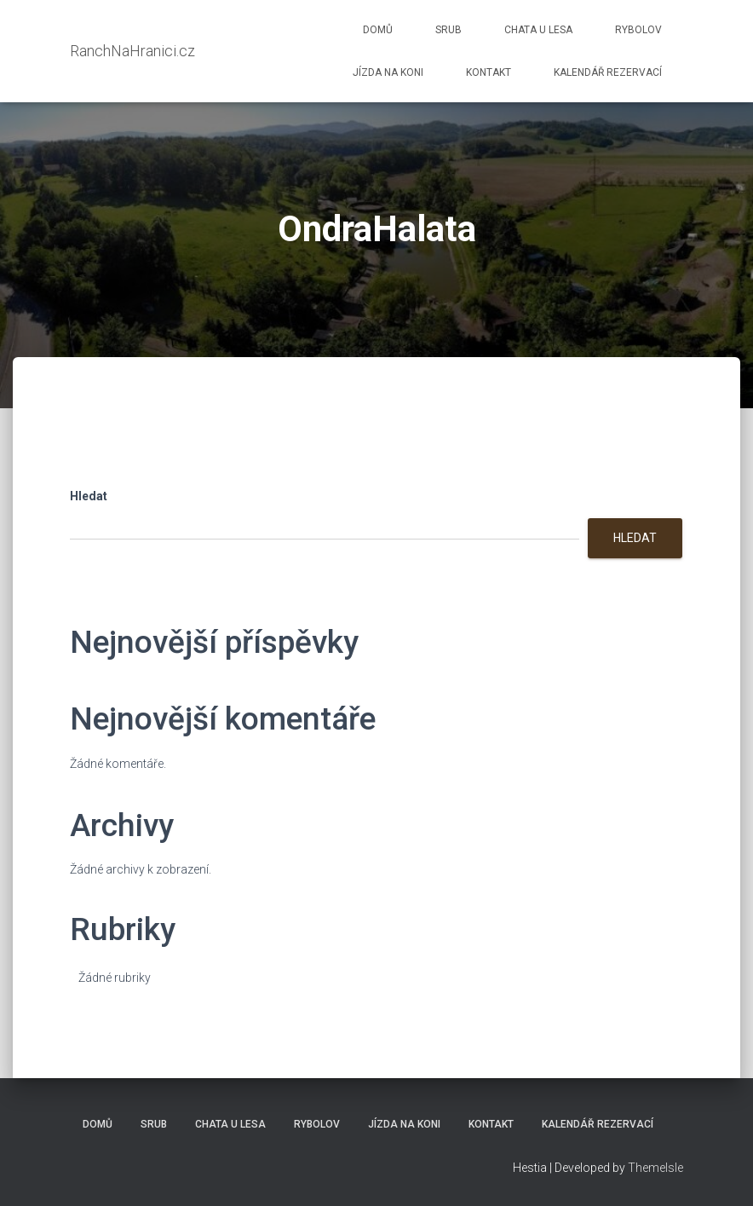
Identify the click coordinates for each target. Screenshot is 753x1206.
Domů (378, 30)
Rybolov (638, 30)
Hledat (88, 496)
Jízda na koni (388, 72)
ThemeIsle (655, 1167)
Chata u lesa (538, 30)
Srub (448, 30)
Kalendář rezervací (608, 72)
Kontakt (488, 72)
